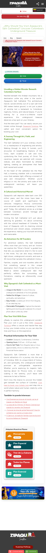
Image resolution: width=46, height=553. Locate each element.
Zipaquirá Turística (30, 126)
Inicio (5, 38)
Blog (11, 38)
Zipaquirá (18, 38)
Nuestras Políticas (23, 547)
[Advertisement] (23, 515)
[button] (38, 4)
